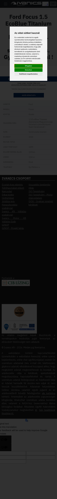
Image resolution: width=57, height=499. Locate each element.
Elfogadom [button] (28, 66)
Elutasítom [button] (28, 70)
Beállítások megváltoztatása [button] (28, 74)
